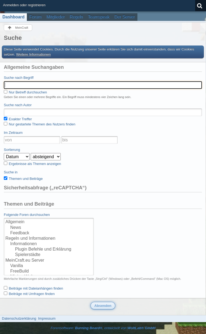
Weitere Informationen (33, 54)
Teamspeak (99, 17)
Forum (35, 17)
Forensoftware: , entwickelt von (103, 328)
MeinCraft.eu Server (49, 260)
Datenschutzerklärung (19, 318)
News (49, 228)
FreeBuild (49, 271)
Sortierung (12, 150)
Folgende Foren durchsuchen (27, 215)
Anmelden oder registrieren (24, 5)
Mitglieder (56, 17)
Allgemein (49, 222)
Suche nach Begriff (19, 78)
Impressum (46, 318)
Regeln (76, 17)
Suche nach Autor (18, 105)
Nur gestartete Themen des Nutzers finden (39, 124)
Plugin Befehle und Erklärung (49, 249)
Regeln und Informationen (49, 238)
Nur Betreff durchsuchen (25, 92)
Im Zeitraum (13, 133)
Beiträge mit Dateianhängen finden (33, 288)
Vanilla (49, 266)
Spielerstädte (49, 255)
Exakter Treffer (18, 119)
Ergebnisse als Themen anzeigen (32, 163)
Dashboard (13, 17)
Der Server (124, 17)
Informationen (49, 244)
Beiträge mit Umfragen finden (29, 293)
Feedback (49, 233)
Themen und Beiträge (23, 178)
